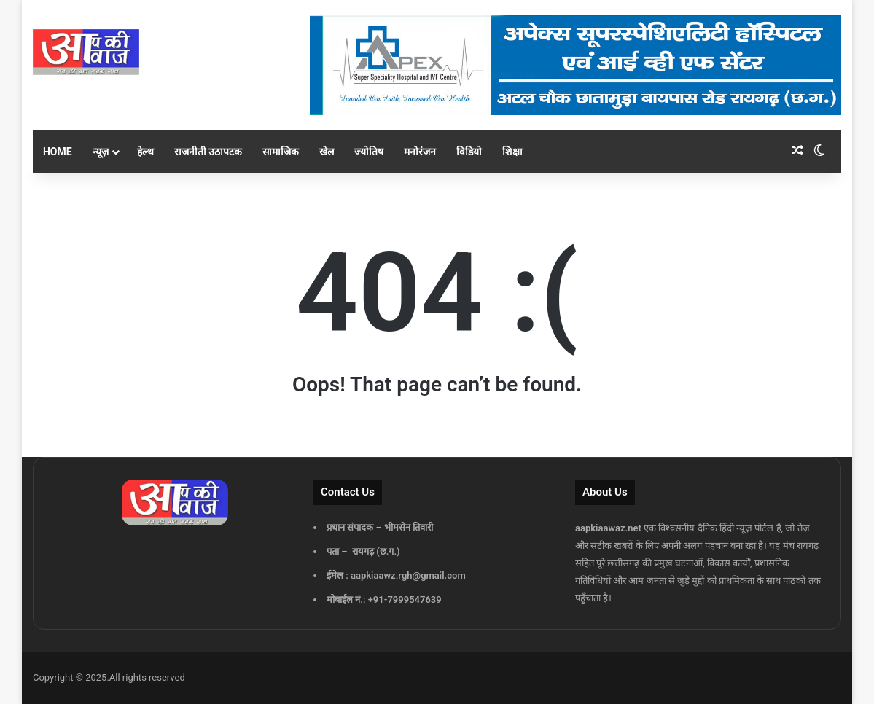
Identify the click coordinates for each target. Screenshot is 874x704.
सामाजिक (280, 151)
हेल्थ (145, 151)
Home (57, 151)
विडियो (469, 151)
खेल (326, 151)
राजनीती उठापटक (208, 151)
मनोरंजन (420, 151)
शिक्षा (512, 151)
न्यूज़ (101, 151)
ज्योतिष (368, 151)
